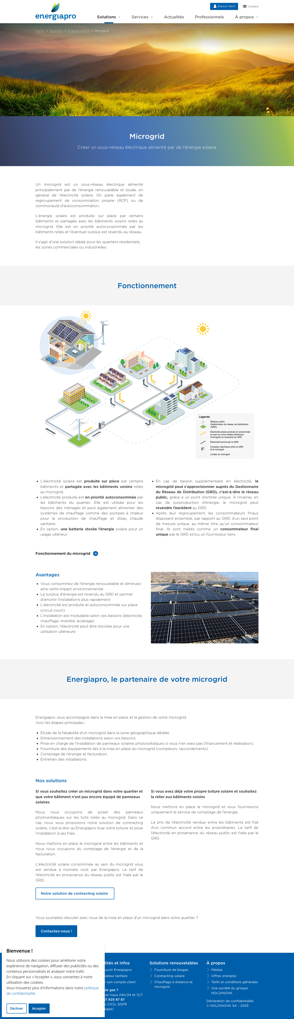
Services (142, 16)
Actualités (174, 16)
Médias (217, 970)
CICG (111, 1004)
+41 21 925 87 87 (111, 999)
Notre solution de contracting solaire (75, 893)
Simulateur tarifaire (112, 976)
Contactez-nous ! (56, 931)
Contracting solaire (169, 976)
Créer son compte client (116, 982)
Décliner (16, 1008)
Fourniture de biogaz (171, 970)
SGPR (122, 1004)
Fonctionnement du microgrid (63, 553)
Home (40, 30)
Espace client (224, 6)
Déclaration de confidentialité (229, 1001)
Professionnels (209, 16)
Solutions (108, 16)
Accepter (39, 1008)
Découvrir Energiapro (114, 970)
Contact (250, 6)
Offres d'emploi (223, 976)
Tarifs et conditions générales (234, 982)
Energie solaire (79, 30)
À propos (246, 16)
